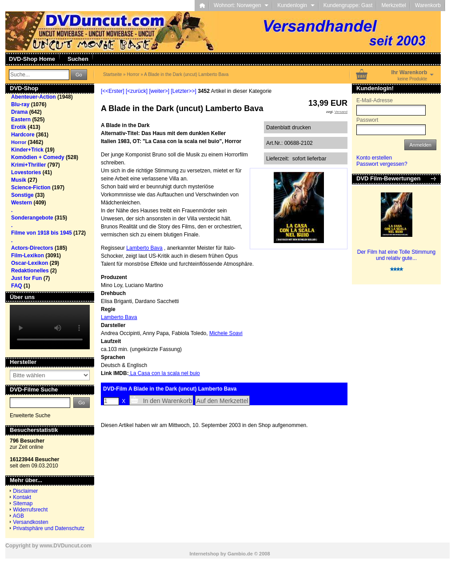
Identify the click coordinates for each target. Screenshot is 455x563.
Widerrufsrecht (30, 510)
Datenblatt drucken (288, 127)
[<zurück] (137, 91)
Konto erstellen (374, 158)
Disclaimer (25, 491)
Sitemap (22, 503)
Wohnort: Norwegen (241, 5)
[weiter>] (159, 91)
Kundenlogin (295, 5)
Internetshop (204, 553)
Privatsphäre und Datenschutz (48, 528)
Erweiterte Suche (30, 415)
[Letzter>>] (183, 91)
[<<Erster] (112, 91)
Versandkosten (30, 522)
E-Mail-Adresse (374, 100)
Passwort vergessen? (381, 164)
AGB (18, 516)
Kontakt (22, 497)
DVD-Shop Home (32, 59)
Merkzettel (393, 5)
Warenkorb (428, 5)
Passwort (367, 120)
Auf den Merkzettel (222, 400)
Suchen (78, 59)
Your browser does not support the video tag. (50, 327)
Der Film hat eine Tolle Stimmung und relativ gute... (396, 255)
